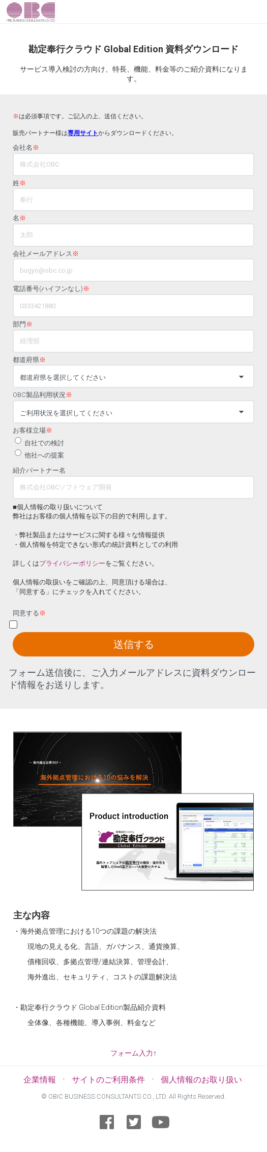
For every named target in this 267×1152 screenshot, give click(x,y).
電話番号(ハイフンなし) (51, 288)
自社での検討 (44, 443)
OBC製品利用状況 (42, 395)
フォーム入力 (131, 1053)
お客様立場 (32, 430)
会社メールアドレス (46, 253)
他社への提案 (44, 455)
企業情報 (39, 1079)
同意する (29, 613)
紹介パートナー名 (39, 470)
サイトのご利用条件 (108, 1079)
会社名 (26, 147)
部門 (23, 324)
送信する (133, 644)
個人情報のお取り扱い (201, 1079)
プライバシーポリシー (72, 563)
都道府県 (29, 360)
